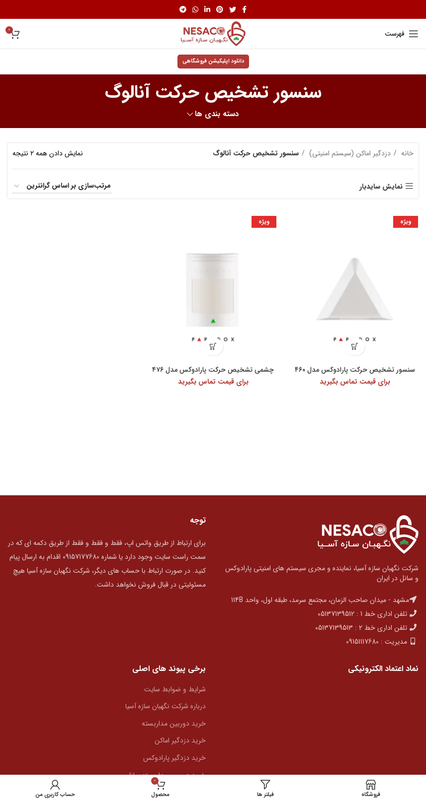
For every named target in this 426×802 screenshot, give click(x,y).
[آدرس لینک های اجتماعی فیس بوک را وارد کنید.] (244, 9)
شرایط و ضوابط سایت (175, 689)
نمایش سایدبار (381, 186)
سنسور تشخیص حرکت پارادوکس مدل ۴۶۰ (355, 369)
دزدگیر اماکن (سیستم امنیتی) (349, 153)
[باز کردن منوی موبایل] (402, 34)
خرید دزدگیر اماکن (180, 740)
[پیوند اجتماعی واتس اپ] (195, 9)
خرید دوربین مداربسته (174, 723)
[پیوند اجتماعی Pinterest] (219, 9)
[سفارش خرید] (62, 186)
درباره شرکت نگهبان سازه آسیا (165, 706)
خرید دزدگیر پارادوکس (174, 757)
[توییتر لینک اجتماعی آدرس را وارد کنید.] (232, 9)
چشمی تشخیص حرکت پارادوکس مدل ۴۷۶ (213, 369)
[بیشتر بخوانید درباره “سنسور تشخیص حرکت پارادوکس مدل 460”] (355, 346)
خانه (406, 153)
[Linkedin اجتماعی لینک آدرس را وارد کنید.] (207, 9)
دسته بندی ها (217, 114)
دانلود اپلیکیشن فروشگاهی (213, 61)
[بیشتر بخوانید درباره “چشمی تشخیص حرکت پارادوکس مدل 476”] (213, 346)
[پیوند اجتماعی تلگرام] (182, 9)
